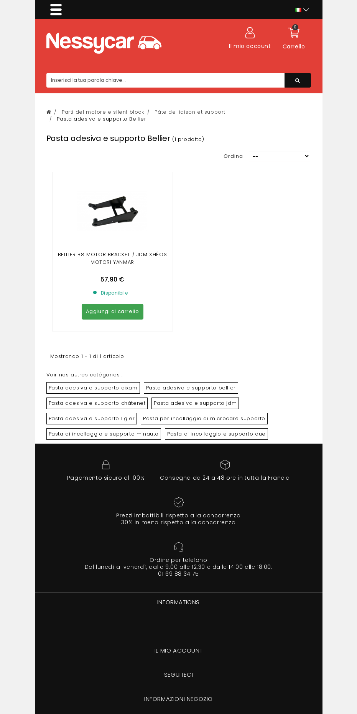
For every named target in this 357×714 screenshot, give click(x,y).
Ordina (233, 156)
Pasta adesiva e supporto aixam (93, 387)
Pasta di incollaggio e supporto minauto (104, 433)
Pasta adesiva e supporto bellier (191, 387)
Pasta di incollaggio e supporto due (216, 433)
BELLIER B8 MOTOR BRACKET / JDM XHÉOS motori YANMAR (112, 258)
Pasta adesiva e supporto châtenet (97, 403)
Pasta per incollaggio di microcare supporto (204, 418)
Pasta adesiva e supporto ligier (92, 418)
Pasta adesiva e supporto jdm (195, 403)
